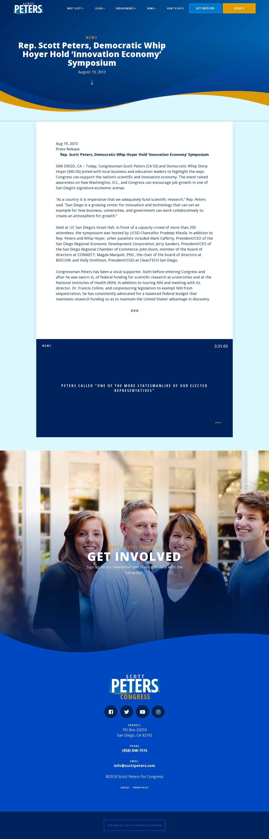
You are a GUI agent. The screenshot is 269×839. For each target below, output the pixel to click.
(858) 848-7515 (134, 750)
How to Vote (175, 8)
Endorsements (125, 8)
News (150, 8)
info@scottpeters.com (134, 765)
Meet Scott (74, 8)
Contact (125, 787)
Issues (99, 8)
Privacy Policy (140, 787)
